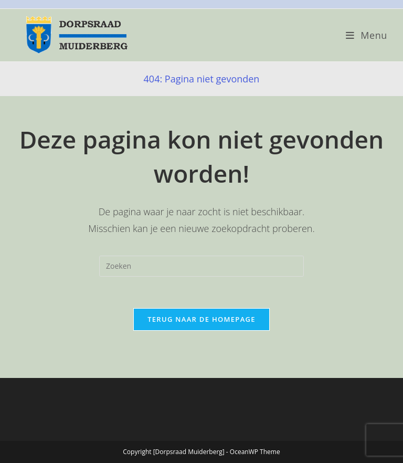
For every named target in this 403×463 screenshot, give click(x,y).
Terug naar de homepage (201, 319)
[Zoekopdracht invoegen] (201, 266)
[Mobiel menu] (366, 35)
